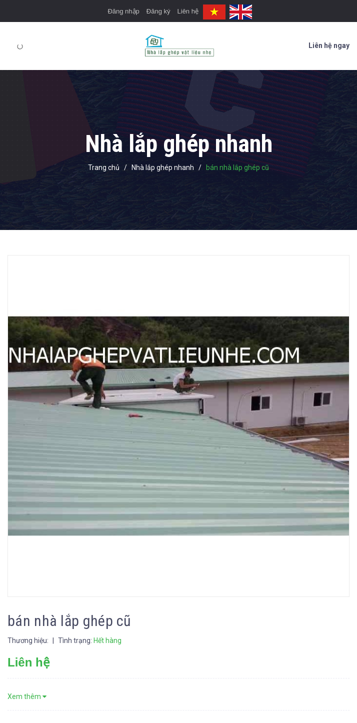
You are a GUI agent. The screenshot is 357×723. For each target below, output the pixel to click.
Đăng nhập (123, 11)
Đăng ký (158, 11)
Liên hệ (188, 11)
